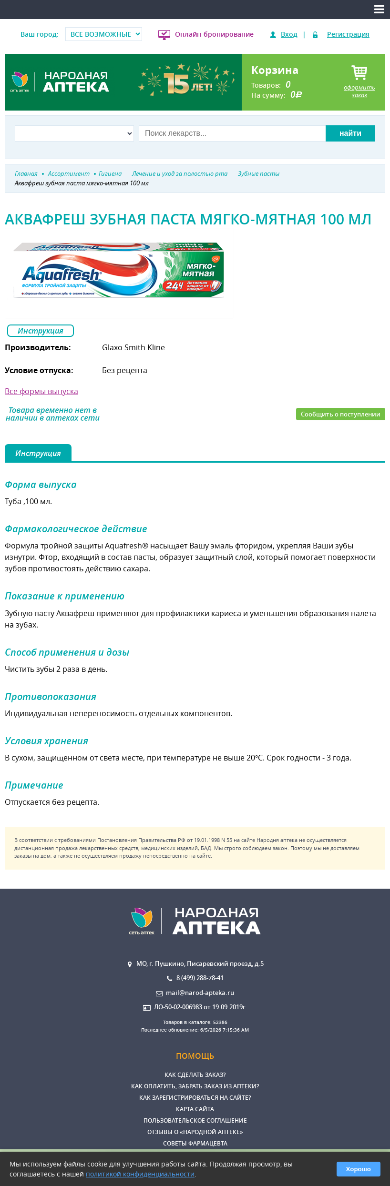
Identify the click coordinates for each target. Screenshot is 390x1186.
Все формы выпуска (41, 391)
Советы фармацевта (195, 1143)
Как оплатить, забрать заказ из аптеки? (195, 1086)
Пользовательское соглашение (195, 1120)
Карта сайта (195, 1109)
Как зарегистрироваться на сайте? (195, 1098)
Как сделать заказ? (195, 1075)
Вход (289, 34)
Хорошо (358, 1169)
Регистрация (348, 34)
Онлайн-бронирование (214, 34)
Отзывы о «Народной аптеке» (195, 1132)
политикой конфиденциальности (140, 1173)
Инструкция (40, 330)
